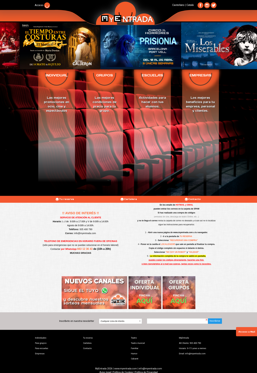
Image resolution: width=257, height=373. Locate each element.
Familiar (134, 348)
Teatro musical (138, 343)
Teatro (134, 338)
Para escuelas (41, 348)
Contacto (192, 199)
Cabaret (134, 358)
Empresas (40, 353)
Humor (134, 353)
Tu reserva (64, 199)
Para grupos (41, 343)
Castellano (178, 5)
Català (190, 5)
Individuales (40, 338)
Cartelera (128, 199)
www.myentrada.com (183, 232)
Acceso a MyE (246, 331)
